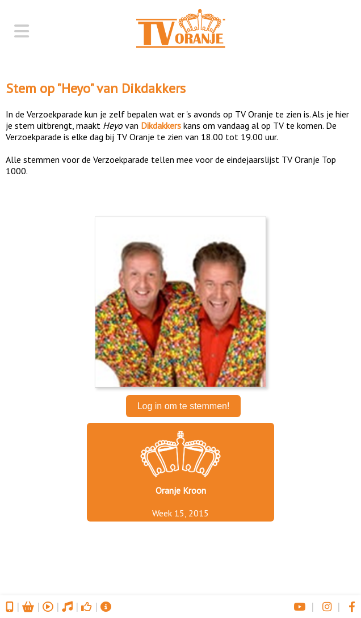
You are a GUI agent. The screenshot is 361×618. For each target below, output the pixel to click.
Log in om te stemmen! (183, 406)
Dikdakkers (153, 88)
